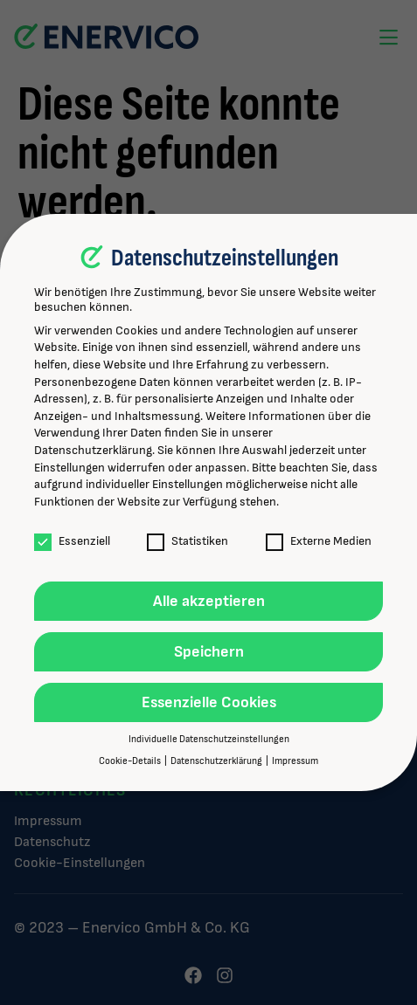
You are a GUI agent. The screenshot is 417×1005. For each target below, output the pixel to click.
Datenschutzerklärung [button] (217, 761)
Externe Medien (319, 540)
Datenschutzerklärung (93, 450)
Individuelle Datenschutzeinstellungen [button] (209, 739)
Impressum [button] (295, 761)
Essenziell (72, 540)
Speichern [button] (209, 652)
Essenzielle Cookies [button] (209, 702)
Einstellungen (69, 467)
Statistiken (187, 540)
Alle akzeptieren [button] (209, 601)
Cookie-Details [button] (131, 761)
